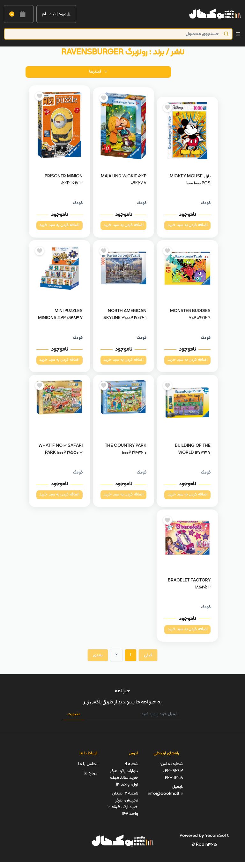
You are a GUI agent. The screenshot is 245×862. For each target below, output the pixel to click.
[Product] (118, 34)
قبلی (148, 655)
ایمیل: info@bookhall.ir (165, 790)
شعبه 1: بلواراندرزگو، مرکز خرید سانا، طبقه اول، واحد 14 (124, 774)
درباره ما (90, 773)
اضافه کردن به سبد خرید (187, 225)
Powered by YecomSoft (204, 835)
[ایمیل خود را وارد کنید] (134, 714)
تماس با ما (87, 764)
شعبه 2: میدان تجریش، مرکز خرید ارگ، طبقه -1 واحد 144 (123, 803)
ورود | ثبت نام (56, 14)
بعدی (98, 655)
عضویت (73, 714)
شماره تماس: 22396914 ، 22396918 (171, 771)
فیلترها (98, 71)
